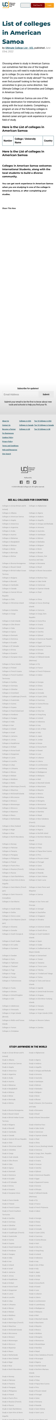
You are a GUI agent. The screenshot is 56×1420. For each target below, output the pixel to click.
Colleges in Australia (36, 531)
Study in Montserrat (36, 1341)
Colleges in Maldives (10, 779)
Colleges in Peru (35, 855)
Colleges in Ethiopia (36, 653)
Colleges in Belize (8, 549)
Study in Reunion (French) (11, 1402)
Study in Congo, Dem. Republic (40, 1153)
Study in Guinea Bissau (37, 1240)
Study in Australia (35, 1078)
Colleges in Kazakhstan (11, 743)
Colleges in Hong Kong (37, 715)
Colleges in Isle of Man (37, 729)
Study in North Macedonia (12, 1369)
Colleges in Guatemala (10, 700)
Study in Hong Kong (36, 1251)
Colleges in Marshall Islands (39, 783)
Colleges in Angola (9, 520)
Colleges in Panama (9, 851)
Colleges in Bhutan (36, 553)
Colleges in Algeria (36, 513)
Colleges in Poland (9, 862)
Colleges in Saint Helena (38, 876)
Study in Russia (8, 1405)
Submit (46, 394)
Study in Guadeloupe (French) (13, 1233)
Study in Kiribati (8, 1283)
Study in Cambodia (9, 1132)
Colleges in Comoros (36, 610)
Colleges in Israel (8, 733)
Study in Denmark (8, 1171)
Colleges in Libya (8, 765)
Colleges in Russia (9, 873)
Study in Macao (8, 1308)
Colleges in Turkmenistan (11, 981)
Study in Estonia (35, 1186)
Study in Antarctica (9, 1071)
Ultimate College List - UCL (19, 47)
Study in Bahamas (9, 1085)
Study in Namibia (35, 1348)
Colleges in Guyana (9, 707)
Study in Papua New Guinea (39, 1384)
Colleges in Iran (8, 725)
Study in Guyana (8, 1243)
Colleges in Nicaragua (37, 826)
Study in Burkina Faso (37, 1125)
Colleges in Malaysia (36, 776)
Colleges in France (36, 668)
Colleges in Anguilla (36, 520)
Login (49, 5)
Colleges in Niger (8, 830)
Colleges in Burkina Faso (38, 578)
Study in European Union (11, 1193)
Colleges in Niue (8, 833)
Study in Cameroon (36, 1132)
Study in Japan (34, 1272)
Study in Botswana (36, 1110)
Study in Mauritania (36, 1323)
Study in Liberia (34, 1297)
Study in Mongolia (35, 1337)
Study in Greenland (9, 1229)
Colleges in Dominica (10, 639)
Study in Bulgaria (8, 1125)
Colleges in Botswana (37, 563)
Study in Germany (8, 1222)
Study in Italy (34, 1269)
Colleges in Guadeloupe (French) (14, 697)
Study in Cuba (7, 1164)
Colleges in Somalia (9, 930)
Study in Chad (34, 1139)
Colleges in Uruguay (36, 995)
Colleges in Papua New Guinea (40, 851)
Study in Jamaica (8, 1272)
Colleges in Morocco (9, 808)
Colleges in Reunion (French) (13, 869)
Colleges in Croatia (36, 625)
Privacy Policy (7, 442)
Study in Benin (34, 1096)
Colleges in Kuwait (36, 751)
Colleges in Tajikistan (10, 963)
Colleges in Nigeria (36, 830)
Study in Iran (6, 1261)
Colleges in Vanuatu (36, 1006)
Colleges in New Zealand (11, 826)
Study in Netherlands (10, 1355)
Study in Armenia (35, 1074)
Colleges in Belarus (9, 545)
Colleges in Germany (10, 686)
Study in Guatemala (9, 1236)
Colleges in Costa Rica (37, 621)
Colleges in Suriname (10, 948)
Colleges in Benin (35, 549)
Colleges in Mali (35, 779)
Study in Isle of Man (36, 1265)
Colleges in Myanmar (10, 812)
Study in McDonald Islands (12, 1330)
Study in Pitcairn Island (37, 1391)
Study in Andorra (35, 1064)
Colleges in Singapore (37, 916)
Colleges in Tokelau (36, 970)
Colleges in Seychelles (37, 912)
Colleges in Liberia (36, 761)
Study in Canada (8, 1136)
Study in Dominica (9, 1175)
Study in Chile (7, 1143)
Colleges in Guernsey (37, 700)
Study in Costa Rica (36, 1157)
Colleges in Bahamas (10, 538)
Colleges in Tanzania (36, 963)
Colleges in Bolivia (9, 556)
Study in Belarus (8, 1092)
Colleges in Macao (9, 772)
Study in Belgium (35, 1092)
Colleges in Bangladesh (11, 542)
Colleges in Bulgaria (9, 578)
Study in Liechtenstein (37, 1301)
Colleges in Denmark (10, 635)
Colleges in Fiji (34, 664)
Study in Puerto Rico (9, 1398)
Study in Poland (8, 1395)
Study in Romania (35, 1402)
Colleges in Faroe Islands (11, 664)
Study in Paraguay (9, 1387)
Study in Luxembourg (37, 1305)
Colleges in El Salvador (10, 646)
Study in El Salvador (9, 1182)
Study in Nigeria (35, 1362)
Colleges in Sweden (9, 956)
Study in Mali (34, 1315)
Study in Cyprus (8, 1168)
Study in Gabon (34, 1211)
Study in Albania (8, 1060)
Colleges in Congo (9, 614)
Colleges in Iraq (34, 725)
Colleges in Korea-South (11, 751)
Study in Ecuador (8, 1179)
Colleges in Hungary (9, 718)
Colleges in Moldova (36, 797)
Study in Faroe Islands (10, 1200)
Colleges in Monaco (9, 801)
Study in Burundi (8, 1128)
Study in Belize (7, 1096)
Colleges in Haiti (35, 707)
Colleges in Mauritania (37, 787)
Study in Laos (34, 1290)
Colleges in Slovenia (9, 927)
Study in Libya (7, 1301)
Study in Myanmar (9, 1348)
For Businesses (8, 433)
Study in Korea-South (10, 1287)
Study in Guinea (8, 1240)
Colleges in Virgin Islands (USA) (41, 1013)
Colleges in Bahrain (36, 538)
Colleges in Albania (9, 513)
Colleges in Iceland (36, 718)
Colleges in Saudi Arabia (11, 909)
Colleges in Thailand (9, 966)
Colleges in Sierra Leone (11, 916)
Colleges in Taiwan (36, 959)
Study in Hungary (8, 1254)
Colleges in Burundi (9, 581)
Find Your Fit (37, 5)
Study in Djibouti (35, 1171)
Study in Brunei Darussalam (39, 1118)
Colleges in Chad (35, 592)
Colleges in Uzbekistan (10, 1006)
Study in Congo (7, 1153)
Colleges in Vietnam (36, 1010)
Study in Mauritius (9, 1326)
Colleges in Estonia (36, 650)
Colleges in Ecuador (9, 643)
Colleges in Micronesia (10, 797)
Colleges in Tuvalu (9, 988)
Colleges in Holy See (36, 711)
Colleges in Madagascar (38, 772)
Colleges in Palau (35, 848)
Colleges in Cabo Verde (37, 581)
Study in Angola (8, 1067)
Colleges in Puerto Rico (11, 866)
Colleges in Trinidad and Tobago (41, 974)
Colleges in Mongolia (37, 801)
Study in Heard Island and (11, 1247)
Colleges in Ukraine (9, 992)
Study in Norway (8, 1377)
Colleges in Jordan (36, 740)
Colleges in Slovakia (36, 920)
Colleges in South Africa (38, 930)
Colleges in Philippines (10, 858)
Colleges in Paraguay (10, 855)
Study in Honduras (9, 1251)
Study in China (34, 1143)
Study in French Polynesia (38, 1207)
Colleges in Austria (9, 535)
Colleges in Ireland (9, 729)
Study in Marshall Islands (38, 1319)
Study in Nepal (34, 1351)
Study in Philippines (9, 1391)
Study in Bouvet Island (10, 1114)
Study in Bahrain (35, 1085)
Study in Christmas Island (11, 1146)
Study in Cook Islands (10, 1157)
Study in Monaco (8, 1337)
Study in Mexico (35, 1330)
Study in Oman (34, 1377)
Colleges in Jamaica (9, 736)
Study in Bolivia (8, 1103)
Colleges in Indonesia (37, 722)
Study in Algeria (35, 1060)
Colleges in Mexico (36, 794)
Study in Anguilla (35, 1067)
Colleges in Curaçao (36, 628)
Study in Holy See (35, 1247)
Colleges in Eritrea (9, 650)
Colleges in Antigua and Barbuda (41, 524)
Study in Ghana (34, 1222)
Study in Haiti (34, 1243)
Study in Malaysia (35, 1312)
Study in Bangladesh (9, 1089)
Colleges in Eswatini (9, 653)
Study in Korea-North (36, 1283)
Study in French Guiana (10, 1207)
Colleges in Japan (35, 736)
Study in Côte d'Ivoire (10, 1161)
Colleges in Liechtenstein (38, 765)
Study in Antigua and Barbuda (40, 1071)
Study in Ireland (8, 1265)
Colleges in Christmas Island (13, 603)
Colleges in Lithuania (10, 769)
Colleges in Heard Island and (12, 711)
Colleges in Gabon (35, 675)
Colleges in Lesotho (9, 761)
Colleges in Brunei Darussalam (40, 571)
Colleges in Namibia (36, 812)
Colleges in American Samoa (13, 517)
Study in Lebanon (35, 1294)
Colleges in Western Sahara (39, 1020)
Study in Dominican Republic (39, 1175)
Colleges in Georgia (36, 682)
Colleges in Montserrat (37, 804)
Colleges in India (8, 722)
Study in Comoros (35, 1150)
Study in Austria (8, 1082)
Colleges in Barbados (37, 542)
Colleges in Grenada (36, 693)
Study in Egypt (34, 1179)
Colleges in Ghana (35, 686)
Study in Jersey (8, 1276)
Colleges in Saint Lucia (37, 880)
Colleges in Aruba (8, 531)
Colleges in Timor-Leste (38, 966)
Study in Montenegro (10, 1341)
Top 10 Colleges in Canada (44, 425)
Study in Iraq (33, 1261)
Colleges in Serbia (9, 912)
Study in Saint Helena (37, 1409)
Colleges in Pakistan (9, 848)
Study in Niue (7, 1366)
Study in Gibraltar (8, 1225)
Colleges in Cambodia (10, 585)
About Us (5, 421)
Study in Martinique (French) (12, 1323)
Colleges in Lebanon (36, 758)
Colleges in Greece (36, 689)
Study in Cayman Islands (38, 1136)
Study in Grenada (35, 1229)
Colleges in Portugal (36, 862)
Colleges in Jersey (9, 740)
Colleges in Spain (35, 941)
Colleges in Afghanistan (38, 506)
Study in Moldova (35, 1333)
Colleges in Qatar (35, 866)
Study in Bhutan (35, 1100)
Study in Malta (7, 1319)
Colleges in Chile (8, 599)
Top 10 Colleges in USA (42, 421)
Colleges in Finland (9, 668)
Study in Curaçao (35, 1164)
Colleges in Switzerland (37, 956)
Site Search (6, 454)
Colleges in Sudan (35, 945)
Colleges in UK (24, 429)
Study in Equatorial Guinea (39, 1182)
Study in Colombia (9, 1150)
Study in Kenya (34, 1279)
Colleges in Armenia (36, 527)
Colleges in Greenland (10, 693)
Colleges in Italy (35, 733)
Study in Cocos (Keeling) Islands (41, 1146)
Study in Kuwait (34, 1287)
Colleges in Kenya (35, 743)
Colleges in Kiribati (9, 747)
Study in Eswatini (8, 1189)
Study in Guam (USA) (37, 1233)
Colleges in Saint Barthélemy (13, 876)
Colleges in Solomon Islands (39, 927)
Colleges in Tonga (8, 974)
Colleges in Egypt (35, 643)
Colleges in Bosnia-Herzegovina (14, 563)
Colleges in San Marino (10, 902)
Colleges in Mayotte (36, 790)
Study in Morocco (8, 1344)
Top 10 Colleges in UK (42, 429)
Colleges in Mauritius (10, 790)
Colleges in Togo (8, 970)
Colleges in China (35, 599)
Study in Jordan (34, 1276)
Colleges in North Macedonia (13, 837)
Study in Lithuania (9, 1305)
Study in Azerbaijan (36, 1082)
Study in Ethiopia (35, 1189)
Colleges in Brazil (35, 567)
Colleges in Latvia (8, 758)
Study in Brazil (34, 1114)
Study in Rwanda (35, 1405)
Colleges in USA (25, 421)
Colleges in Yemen (9, 1028)
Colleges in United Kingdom (12, 995)
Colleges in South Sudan (11, 941)
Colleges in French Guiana (12, 671)
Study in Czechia (35, 1168)
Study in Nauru (7, 1351)
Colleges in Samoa (36, 894)
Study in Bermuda (8, 1100)
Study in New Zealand (10, 1359)
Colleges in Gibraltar (9, 689)
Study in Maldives (8, 1315)
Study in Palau (34, 1380)
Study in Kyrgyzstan (9, 1290)
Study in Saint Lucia (36, 1413)
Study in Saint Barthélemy (12, 1409)
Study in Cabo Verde (36, 1128)
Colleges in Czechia (36, 632)
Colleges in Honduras (10, 715)
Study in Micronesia (9, 1333)
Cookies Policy (7, 438)
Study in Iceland (35, 1254)
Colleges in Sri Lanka (10, 945)
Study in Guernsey (35, 1236)
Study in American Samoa (12, 1064)
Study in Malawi (8, 1312)
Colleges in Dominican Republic (40, 639)
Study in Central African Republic (14, 1139)
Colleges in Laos (35, 754)
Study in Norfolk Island (37, 1366)
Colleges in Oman (35, 844)
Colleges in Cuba (8, 628)
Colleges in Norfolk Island (38, 833)
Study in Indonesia (36, 1258)
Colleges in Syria (8, 959)
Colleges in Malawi (9, 776)
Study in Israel (7, 1269)
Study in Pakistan (8, 1380)
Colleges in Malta (8, 783)
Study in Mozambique (37, 1344)
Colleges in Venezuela (10, 1010)
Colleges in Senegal (36, 909)
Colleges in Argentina (10, 527)
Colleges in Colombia (10, 610)
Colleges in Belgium (36, 545)
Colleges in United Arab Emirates (41, 992)
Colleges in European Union (12, 657)
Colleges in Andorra (36, 517)
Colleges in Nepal (35, 815)
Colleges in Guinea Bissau (38, 704)
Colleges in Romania (36, 869)
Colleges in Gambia (9, 682)
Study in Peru (34, 1387)
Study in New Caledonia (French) (41, 1355)
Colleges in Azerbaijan (37, 535)
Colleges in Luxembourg (38, 769)
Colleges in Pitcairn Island (38, 858)
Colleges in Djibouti (36, 635)
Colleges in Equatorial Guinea (40, 646)
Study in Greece (35, 1225)
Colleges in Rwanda (36, 873)
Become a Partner (9, 429)
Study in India (7, 1258)
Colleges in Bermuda (10, 553)
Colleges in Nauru (8, 815)
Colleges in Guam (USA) (38, 697)
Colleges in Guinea (9, 704)
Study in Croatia (35, 1161)
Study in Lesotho (8, 1297)
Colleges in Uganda (36, 988)
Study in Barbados (35, 1089)
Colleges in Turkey (36, 977)
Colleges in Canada (26, 425)
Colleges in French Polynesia (39, 671)
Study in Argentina (9, 1074)
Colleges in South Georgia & (12, 934)
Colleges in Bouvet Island (11, 567)
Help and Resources (9, 450)
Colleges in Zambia (36, 1028)
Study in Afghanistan (36, 1053)
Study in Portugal (35, 1395)
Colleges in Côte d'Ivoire (11, 625)
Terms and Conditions (10, 446)
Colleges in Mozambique (38, 808)
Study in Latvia (7, 1294)
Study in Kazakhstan (9, 1279)
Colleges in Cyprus (9, 632)
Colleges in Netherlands (11, 819)
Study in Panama (8, 1384)
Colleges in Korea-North (38, 747)
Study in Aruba (7, 1078)
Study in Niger (7, 1362)
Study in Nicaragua (36, 1359)
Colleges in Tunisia (9, 977)
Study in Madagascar (37, 1308)
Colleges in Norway (9, 844)
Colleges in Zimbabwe (10, 1031)
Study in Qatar (34, 1398)
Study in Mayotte (35, 1326)
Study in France (34, 1204)
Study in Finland (8, 1204)
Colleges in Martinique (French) (14, 787)
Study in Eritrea (8, 1186)
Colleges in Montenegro (11, 804)
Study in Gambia (8, 1218)
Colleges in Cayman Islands (39, 589)
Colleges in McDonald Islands (13, 794)
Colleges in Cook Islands (11, 621)
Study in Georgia (35, 1218)
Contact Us (6, 425)
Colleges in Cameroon (37, 585)
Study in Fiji (33, 1200)
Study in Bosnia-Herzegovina (12, 1110)
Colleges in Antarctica (10, 524)
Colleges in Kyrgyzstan (10, 754)
